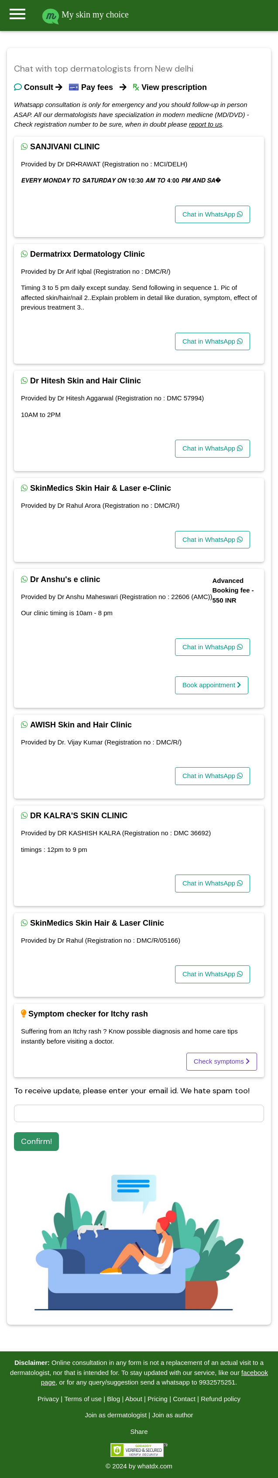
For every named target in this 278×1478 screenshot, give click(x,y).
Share (139, 1431)
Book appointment (211, 685)
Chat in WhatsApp (212, 214)
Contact (184, 1398)
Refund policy (220, 1398)
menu (17, 13)
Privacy (48, 1398)
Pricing (158, 1398)
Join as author (172, 1415)
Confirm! (36, 1141)
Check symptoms (222, 1061)
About (133, 1398)
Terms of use (83, 1398)
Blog (113, 1398)
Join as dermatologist (116, 1415)
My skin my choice (85, 14)
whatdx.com (154, 1466)
